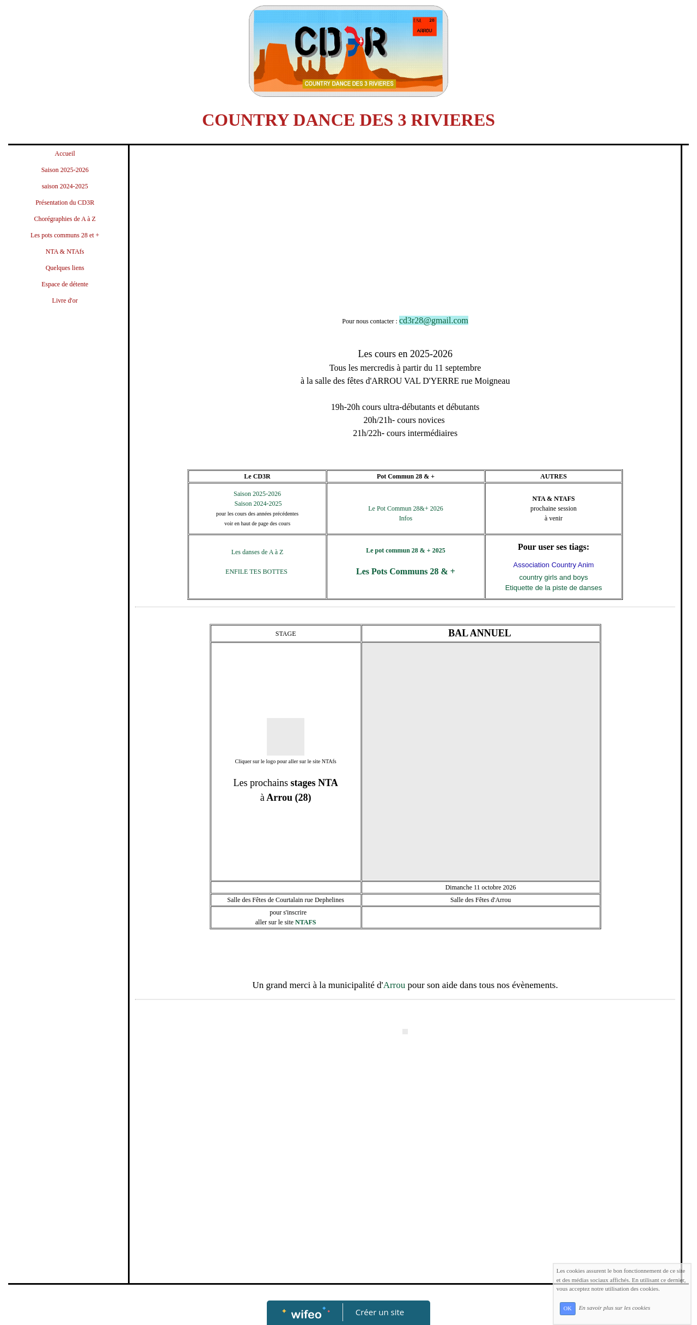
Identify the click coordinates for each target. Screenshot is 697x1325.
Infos (406, 518)
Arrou (394, 985)
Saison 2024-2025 (257, 503)
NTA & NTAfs (65, 251)
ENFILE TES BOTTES (257, 571)
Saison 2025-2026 (65, 170)
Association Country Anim (553, 565)
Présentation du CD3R (64, 202)
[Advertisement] (65, 532)
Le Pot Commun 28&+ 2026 (405, 508)
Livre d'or (65, 300)
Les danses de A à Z (257, 552)
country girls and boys (553, 577)
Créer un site (380, 1311)
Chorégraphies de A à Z (65, 219)
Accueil (65, 153)
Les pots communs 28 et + (64, 235)
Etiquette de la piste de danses (553, 588)
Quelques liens (65, 268)
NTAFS (305, 922)
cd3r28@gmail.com (433, 320)
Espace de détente (64, 284)
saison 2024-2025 (65, 186)
